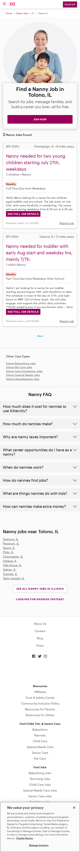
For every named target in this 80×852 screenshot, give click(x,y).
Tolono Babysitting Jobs (21, 363)
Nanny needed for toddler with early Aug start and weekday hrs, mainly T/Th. (39, 252)
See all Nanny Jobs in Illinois (40, 588)
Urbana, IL (10, 561)
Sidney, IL (9, 569)
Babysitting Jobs (40, 773)
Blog (40, 638)
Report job (67, 223)
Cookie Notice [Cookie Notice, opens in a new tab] (24, 838)
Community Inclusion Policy (40, 703)
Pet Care (40, 758)
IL (33, 13)
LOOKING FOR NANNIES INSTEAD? (40, 599)
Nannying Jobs (40, 778)
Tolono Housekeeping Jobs (22, 378)
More (70, 307)
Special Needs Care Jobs (40, 790)
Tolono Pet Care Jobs (19, 367)
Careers (40, 631)
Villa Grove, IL (12, 565)
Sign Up (70, 4)
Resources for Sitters (40, 715)
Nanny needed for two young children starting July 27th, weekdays (35, 162)
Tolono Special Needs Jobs (23, 374)
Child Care (40, 741)
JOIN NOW (40, 119)
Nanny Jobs (22, 13)
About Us (40, 623)
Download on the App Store (40, 671)
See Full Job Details (23, 213)
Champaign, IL (13, 556)
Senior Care (40, 752)
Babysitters (40, 729)
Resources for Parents (40, 709)
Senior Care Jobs (40, 796)
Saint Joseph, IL (14, 578)
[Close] (74, 808)
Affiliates (40, 691)
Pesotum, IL (11, 543)
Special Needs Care (40, 747)
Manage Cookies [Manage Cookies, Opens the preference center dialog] (39, 845)
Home (9, 13)
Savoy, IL (9, 547)
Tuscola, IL (10, 574)
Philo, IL (8, 552)
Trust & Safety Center (40, 697)
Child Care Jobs (40, 784)
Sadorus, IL (10, 539)
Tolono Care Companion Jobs (24, 371)
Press (40, 645)
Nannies (40, 735)
